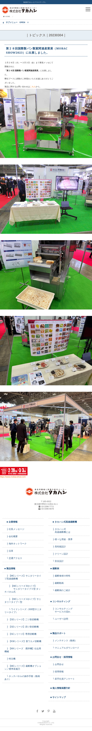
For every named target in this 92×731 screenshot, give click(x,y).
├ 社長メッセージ (14, 529)
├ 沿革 (8, 551)
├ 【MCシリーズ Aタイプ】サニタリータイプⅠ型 (22, 600)
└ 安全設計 (57, 561)
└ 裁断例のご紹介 (60, 590)
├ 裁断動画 (57, 583)
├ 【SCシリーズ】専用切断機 (20, 634)
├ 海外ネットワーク (15, 543)
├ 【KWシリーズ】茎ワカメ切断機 (22, 641)
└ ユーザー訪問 (59, 619)
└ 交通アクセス (13, 558)
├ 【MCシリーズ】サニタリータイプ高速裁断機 (22, 577)
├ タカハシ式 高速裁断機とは (60, 530)
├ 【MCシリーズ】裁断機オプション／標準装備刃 (22, 667)
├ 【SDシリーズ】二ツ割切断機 (21, 619)
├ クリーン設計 (59, 554)
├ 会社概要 (11, 536)
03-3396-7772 (46, 506)
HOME (6, 16)
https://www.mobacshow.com (14, 475)
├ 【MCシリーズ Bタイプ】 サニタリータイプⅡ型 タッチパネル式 (22, 589)
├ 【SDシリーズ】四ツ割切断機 (21, 627)
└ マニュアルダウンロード (64, 648)
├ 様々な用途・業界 (61, 539)
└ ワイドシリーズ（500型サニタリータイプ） (22, 610)
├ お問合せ (57, 664)
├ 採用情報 (57, 671)
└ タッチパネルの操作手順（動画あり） (22, 677)
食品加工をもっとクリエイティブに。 (35, 2)
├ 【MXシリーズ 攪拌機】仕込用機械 (22, 650)
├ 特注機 (10, 659)
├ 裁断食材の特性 (60, 576)
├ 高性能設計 (58, 546)
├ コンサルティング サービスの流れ (61, 610)
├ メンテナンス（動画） (63, 640)
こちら (33, 86)
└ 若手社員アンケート (62, 679)
